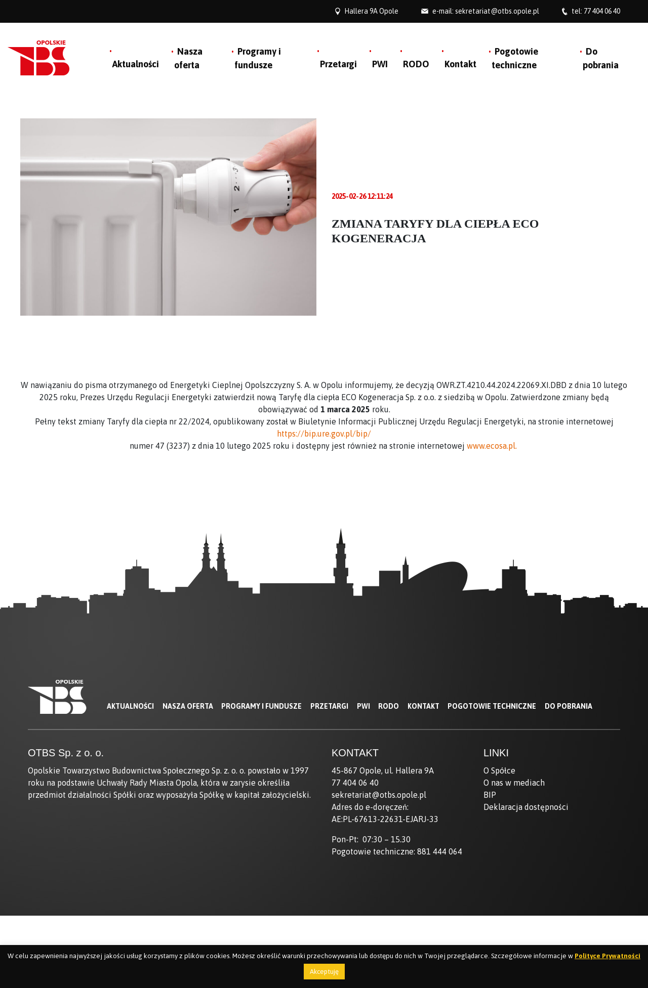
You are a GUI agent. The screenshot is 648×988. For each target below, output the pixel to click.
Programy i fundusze (261, 706)
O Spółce (499, 770)
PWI (380, 64)
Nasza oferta (188, 706)
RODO (416, 64)
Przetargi (338, 64)
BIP (489, 794)
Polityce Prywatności (607, 956)
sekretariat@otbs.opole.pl (497, 11)
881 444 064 (439, 851)
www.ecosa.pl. (493, 445)
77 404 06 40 (602, 11)
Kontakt (460, 64)
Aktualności (135, 64)
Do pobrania (568, 706)
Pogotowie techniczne (492, 706)
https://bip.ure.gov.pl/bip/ (324, 433)
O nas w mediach (514, 782)
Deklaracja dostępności (526, 806)
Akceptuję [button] (324, 971)
